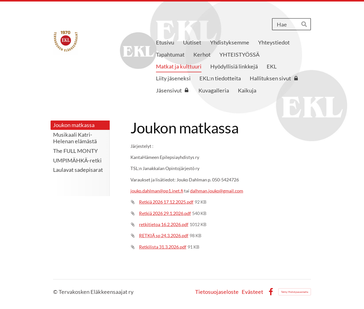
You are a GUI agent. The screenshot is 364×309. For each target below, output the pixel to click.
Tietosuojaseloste (217, 292)
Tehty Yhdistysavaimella (294, 291)
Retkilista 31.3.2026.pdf (162, 247)
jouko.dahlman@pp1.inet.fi (156, 191)
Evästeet (252, 292)
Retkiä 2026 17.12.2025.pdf (166, 202)
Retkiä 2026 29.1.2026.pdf (165, 213)
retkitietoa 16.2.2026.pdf (163, 224)
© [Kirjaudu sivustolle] (56, 291)
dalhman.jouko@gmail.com (216, 191)
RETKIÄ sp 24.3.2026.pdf (163, 235)
